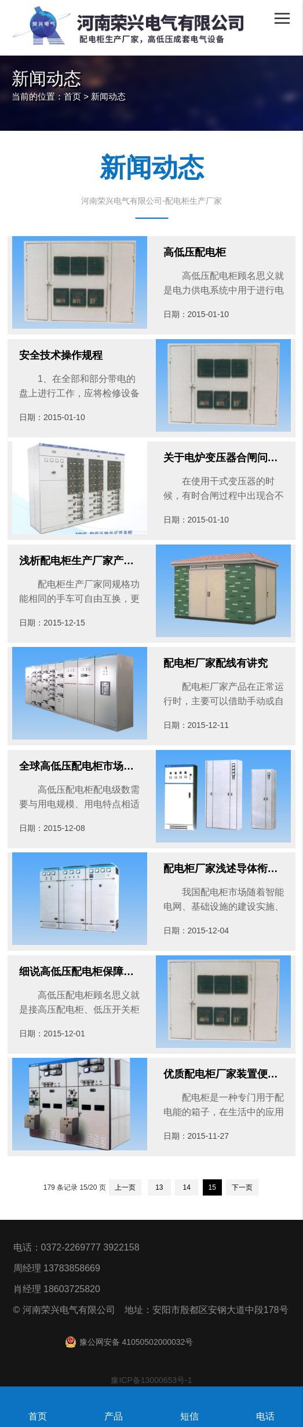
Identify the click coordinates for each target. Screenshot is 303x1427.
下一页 (242, 1187)
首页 (72, 96)
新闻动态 (108, 96)
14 (186, 1187)
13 (159, 1187)
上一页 (125, 1187)
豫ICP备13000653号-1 (151, 1380)
